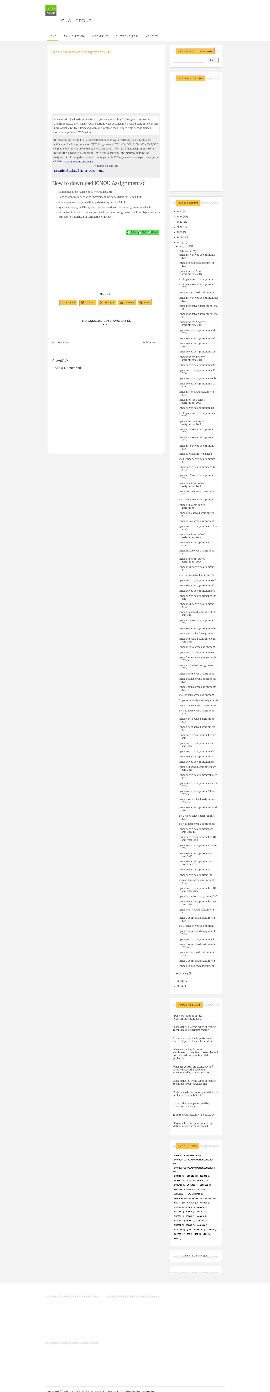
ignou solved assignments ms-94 (198, 378)
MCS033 (201, 1221)
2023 (179, 216)
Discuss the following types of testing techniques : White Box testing (194, 1082)
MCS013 (200, 1207)
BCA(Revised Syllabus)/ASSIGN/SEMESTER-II (194, 1168)
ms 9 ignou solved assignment (196, 279)
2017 (179, 242)
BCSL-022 (191, 1185)
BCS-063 (177, 1180)
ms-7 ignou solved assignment (196, 499)
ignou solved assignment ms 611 (197, 652)
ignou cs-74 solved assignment (196, 521)
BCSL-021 (178, 1185)
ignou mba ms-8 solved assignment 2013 (192, 423)
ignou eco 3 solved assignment (196, 966)
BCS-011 (177, 1176)
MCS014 (177, 1212)
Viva (176, 1239)
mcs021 (177, 1216)
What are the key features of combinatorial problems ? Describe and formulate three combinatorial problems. (195, 1054)
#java (176, 1155)
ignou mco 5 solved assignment (197, 647)
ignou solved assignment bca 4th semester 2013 (197, 839)
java (199, 1189)
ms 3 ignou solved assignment (196, 925)
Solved (177, 1234)
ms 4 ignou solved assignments (197, 823)
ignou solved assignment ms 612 (197, 580)
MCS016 (200, 1212)
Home (52, 36)
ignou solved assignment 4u (195, 869)
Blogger (202, 1255)
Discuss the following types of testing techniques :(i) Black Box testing (194, 1028)
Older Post (149, 342)
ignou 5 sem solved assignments (197, 705)
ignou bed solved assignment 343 (198, 896)
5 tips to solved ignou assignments (198, 700)
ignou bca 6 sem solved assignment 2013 (192, 485)
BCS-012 (190, 1176)
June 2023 (178, 1194)
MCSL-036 (201, 1225)
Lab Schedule (181, 1198)
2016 (179, 980)
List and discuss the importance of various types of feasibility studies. (192, 1040)
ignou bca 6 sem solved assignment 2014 (192, 536)
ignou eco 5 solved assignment (196, 673)
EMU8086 (178, 1189)
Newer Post (64, 342)
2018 (179, 237)
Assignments (99, 36)
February (184, 251)
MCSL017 (178, 1230)
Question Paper (194, 1230)
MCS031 (177, 1221)
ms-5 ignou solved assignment (196, 695)
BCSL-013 (201, 1180)
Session (210, 1230)
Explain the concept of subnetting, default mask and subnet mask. (193, 1125)
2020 (180, 232)
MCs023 (188, 1216)
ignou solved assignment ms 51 (196, 751)
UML (205, 1234)
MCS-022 (203, 1203)
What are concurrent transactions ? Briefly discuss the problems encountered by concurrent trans (193, 1069)
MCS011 (177, 1207)
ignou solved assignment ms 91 (197, 365)
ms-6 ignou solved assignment (196, 575)
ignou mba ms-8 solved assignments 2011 (192, 358)
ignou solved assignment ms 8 (196, 407)
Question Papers (127, 36)
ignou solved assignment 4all (195, 875)
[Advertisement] (106, 80)
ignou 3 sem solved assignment (197, 960)
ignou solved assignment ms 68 (197, 590)
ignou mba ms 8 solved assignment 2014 (192, 401)
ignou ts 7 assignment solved (195, 453)
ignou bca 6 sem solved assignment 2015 (192, 560)
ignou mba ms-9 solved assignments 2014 (192, 273)
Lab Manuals (194, 1194)
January (183, 973)
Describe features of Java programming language (187, 1017)
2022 (179, 221)
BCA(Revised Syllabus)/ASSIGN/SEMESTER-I (194, 1160)
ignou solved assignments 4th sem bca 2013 (196, 863)
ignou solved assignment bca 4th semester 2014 (197, 890)
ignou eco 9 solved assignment (196, 292)
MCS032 (189, 1221)
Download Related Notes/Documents (79, 170)
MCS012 (188, 1207)
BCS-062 (203, 1176)
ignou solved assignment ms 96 (197, 338)
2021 (179, 227)
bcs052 (189, 1180)
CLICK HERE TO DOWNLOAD (79, 161)
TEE (196, 1234)
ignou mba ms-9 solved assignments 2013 (192, 323)
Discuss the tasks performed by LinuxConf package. (191, 1105)
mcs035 (188, 1225)
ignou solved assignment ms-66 (197, 628)
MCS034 (177, 1225)
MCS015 (188, 1212)
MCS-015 (190, 1203)
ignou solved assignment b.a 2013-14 (194, 1114)
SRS (188, 1234)
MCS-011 (196, 1198)
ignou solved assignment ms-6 (196, 585)
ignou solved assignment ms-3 (196, 939)
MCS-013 (177, 1203)
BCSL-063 (204, 1185)
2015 (179, 986)
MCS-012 (208, 1198)
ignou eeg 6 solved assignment (196, 633)
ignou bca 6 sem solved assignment (192, 506)
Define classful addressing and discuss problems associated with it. (195, 1094)
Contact (152, 36)
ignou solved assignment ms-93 (197, 351)
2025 (179, 211)
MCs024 (200, 1216)
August (183, 246)
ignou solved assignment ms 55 (197, 761)
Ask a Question (74, 36)
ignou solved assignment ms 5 (196, 756)
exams (189, 1189)
